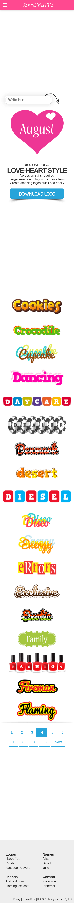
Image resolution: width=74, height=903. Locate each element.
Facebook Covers (18, 867)
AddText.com (15, 881)
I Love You (13, 858)
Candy (10, 863)
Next (58, 742)
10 (44, 742)
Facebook (49, 881)
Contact (49, 877)
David (47, 863)
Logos (11, 854)
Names (48, 854)
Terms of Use (28, 899)
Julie (46, 867)
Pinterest (49, 886)
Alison (47, 858)
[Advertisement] (37, 53)
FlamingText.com (17, 886)
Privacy (17, 899)
